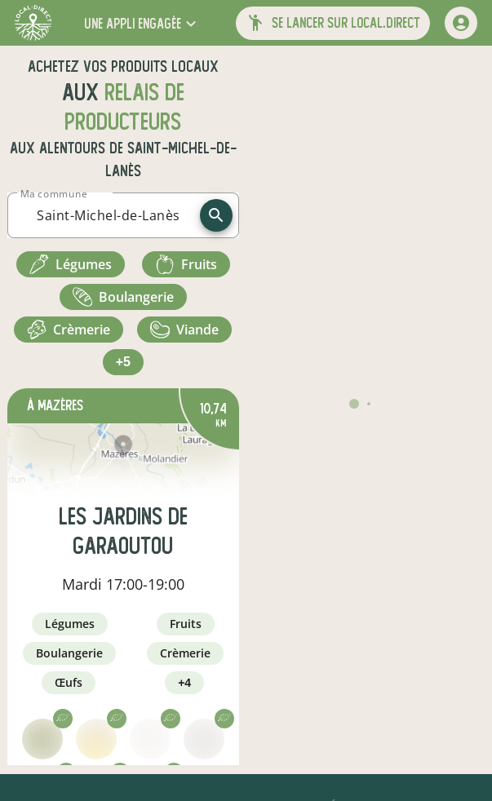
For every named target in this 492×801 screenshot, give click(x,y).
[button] (142, 23)
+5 (123, 362)
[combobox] (108, 215)
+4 (184, 682)
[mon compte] (461, 23)
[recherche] (216, 215)
